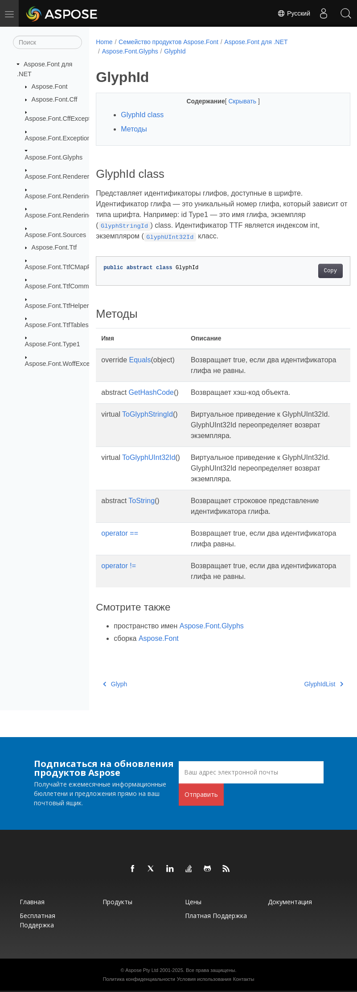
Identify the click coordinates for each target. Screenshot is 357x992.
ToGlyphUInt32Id (148, 457)
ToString (141, 500)
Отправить (201, 794)
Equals (140, 360)
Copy (312, 271)
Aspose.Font (50, 86)
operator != (118, 566)
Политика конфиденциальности (139, 979)
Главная (32, 902)
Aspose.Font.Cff (55, 99)
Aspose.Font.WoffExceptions (66, 363)
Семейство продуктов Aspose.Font (168, 41)
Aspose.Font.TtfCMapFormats (68, 266)
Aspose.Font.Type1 (52, 344)
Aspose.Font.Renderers (59, 176)
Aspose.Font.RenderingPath (65, 215)
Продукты (117, 902)
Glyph (115, 684)
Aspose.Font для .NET (255, 41)
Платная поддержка (216, 915)
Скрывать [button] (234, 101)
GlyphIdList (305, 684)
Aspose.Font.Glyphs (54, 157)
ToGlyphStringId (147, 414)
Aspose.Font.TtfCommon (60, 286)
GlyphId (174, 51)
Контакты (243, 979)
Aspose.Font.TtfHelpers (58, 305)
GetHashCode (151, 392)
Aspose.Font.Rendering (58, 196)
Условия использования (204, 979)
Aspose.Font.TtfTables (57, 324)
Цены (193, 902)
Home (104, 41)
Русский (293, 13)
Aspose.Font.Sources (55, 234)
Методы (134, 129)
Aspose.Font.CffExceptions (63, 118)
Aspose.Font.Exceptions (59, 137)
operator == (119, 533)
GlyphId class (142, 115)
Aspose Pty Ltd (141, 970)
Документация (290, 902)
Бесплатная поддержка (37, 920)
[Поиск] (47, 42)
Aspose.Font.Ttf (54, 247)
